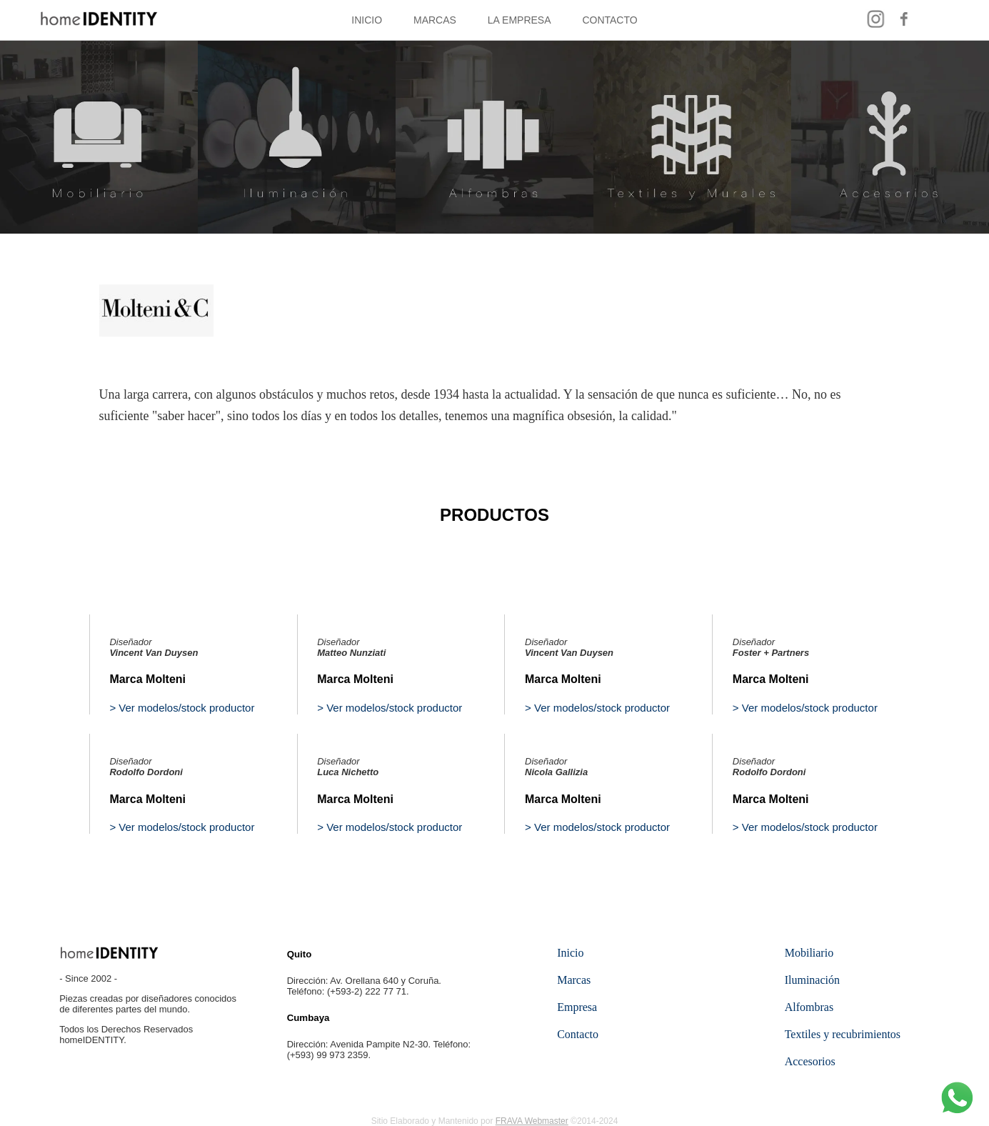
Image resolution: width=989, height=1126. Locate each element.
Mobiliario (809, 953)
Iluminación (812, 980)
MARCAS (434, 20)
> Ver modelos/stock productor (181, 708)
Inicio (570, 953)
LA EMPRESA (519, 20)
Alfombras (809, 1007)
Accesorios (810, 1061)
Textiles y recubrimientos (842, 1034)
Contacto (577, 1034)
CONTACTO (609, 20)
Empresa (577, 1007)
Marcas (574, 980)
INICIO (366, 20)
